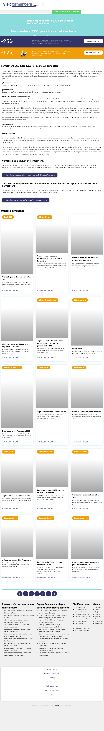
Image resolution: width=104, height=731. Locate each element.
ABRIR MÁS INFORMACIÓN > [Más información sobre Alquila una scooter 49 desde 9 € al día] (46, 442)
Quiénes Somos (52, 669)
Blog (52, 699)
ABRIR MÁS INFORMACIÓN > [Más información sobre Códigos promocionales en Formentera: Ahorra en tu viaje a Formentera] (46, 290)
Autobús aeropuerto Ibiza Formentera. (16, 560)
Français (98, 617)
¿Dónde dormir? (80, 612)
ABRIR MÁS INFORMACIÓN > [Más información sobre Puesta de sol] (81, 358)
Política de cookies (52, 686)
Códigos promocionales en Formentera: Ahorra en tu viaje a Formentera (49, 258)
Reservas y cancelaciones (52, 674)
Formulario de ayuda (82, 631)
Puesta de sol (77, 349)
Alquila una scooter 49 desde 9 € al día (51, 412)
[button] (43, 4)
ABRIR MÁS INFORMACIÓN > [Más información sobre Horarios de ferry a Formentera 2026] (11, 442)
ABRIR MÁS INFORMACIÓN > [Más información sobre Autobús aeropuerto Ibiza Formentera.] (11, 577)
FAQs (52, 695)
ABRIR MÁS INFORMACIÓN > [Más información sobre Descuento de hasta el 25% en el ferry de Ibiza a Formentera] (46, 508)
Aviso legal (52, 678)
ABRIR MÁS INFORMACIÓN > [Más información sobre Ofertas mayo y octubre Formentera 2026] (81, 508)
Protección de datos (52, 682)
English (97, 612)
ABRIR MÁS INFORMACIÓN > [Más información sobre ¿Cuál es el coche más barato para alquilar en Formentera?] (11, 358)
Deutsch (98, 619)
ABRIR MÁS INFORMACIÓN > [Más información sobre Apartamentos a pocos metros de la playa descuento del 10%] (81, 577)
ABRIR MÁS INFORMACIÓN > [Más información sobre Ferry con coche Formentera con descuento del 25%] (46, 577)
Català (97, 609)
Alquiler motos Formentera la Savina (16, 496)
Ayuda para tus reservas (52, 690)
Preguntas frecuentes (82, 628)
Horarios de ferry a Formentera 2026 (16, 431)
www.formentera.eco (41, 126)
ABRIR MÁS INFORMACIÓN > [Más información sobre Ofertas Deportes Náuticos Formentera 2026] (11, 290)
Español (98, 607)
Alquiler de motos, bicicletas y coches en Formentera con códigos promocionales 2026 (51, 343)
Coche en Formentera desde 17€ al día (86, 412)
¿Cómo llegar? (80, 607)
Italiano (97, 614)
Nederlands (99, 621)
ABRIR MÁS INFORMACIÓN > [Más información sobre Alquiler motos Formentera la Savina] (11, 508)
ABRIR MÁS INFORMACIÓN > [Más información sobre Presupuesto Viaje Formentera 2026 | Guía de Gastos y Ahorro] (81, 290)
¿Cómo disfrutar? (81, 621)
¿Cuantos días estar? (82, 614)
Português (98, 624)
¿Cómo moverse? (81, 609)
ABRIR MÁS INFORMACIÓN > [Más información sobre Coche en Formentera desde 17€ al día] (81, 442)
